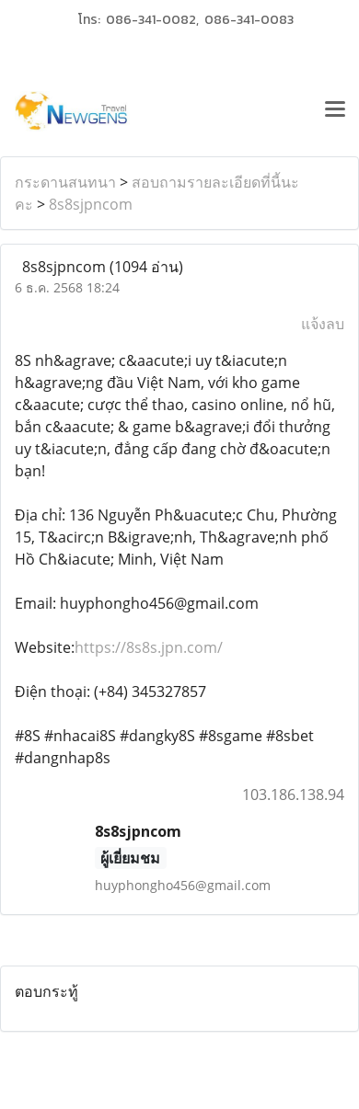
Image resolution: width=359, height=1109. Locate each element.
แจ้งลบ (322, 324)
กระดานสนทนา (65, 182)
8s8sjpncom (91, 204)
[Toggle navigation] (335, 111)
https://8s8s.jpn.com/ (149, 647)
